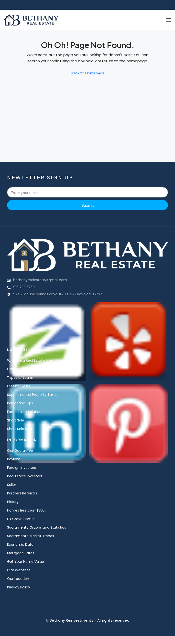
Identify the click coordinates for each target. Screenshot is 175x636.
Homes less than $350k (26, 510)
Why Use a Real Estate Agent (31, 360)
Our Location (18, 578)
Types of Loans (20, 377)
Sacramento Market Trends (30, 535)
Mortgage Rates (20, 553)
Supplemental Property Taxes (32, 394)
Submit (87, 205)
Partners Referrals (22, 493)
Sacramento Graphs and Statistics (36, 527)
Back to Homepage (88, 73)
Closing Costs (18, 386)
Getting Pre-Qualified (25, 369)
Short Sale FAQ (19, 428)
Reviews (14, 459)
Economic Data (20, 544)
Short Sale (15, 420)
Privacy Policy (18, 587)
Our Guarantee (20, 450)
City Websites (19, 570)
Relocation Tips (20, 403)
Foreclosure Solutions (25, 411)
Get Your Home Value (25, 561)
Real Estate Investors (24, 476)
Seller (11, 484)
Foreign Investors (21, 467)
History (13, 501)
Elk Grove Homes (21, 518)
